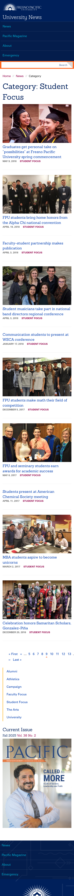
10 (52, 653)
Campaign (14, 687)
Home (7, 76)
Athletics (13, 679)
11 (58, 653)
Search (63, 65)
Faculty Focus (17, 694)
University (14, 717)
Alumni (12, 671)
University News (22, 17)
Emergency (11, 55)
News (7, 26)
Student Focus (30, 161)
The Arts (13, 710)
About (7, 46)
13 (70, 653)
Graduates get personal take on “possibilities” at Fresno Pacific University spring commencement (32, 151)
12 (64, 653)
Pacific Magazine (15, 36)
